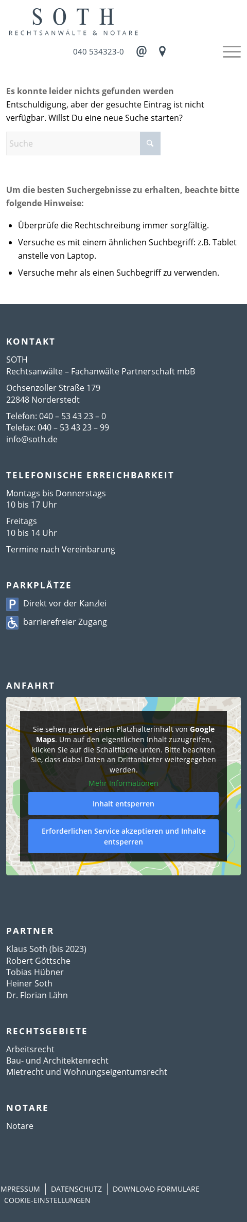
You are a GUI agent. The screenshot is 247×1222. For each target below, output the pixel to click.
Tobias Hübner (35, 972)
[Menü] (227, 51)
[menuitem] (227, 51)
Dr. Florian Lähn (37, 995)
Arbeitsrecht (30, 1049)
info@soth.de (32, 439)
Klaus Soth (26, 949)
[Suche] (83, 143)
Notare (19, 1125)
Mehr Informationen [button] (123, 783)
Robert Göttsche (38, 960)
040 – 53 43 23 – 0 (72, 416)
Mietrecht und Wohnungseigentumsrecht (86, 1071)
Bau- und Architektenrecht (57, 1060)
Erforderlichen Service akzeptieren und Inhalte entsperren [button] (124, 835)
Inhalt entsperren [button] (123, 803)
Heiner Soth (29, 983)
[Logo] (123, 20)
